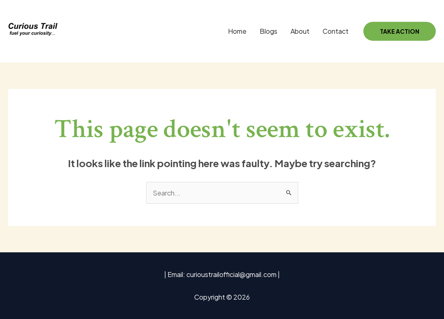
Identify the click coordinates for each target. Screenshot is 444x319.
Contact (336, 31)
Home (237, 31)
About (300, 31)
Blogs (268, 31)
